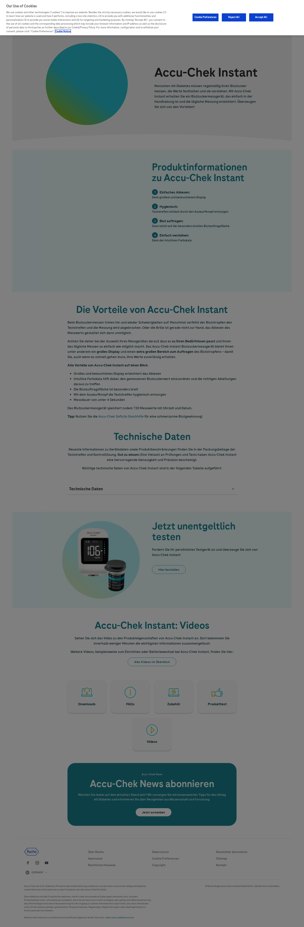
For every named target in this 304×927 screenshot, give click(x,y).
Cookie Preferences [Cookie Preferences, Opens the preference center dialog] (205, 17)
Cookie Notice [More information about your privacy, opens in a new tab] (63, 31)
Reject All (233, 17)
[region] (152, 17)
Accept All (261, 17)
